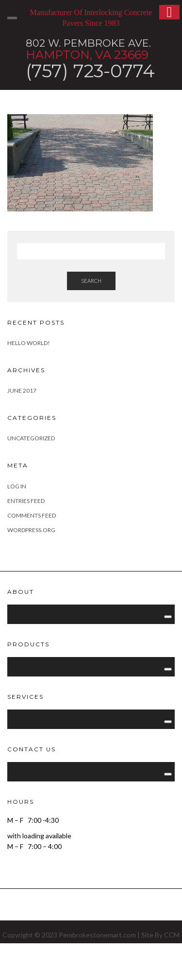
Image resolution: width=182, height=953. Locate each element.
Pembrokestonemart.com (97, 935)
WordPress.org (31, 530)
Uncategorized (31, 438)
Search (91, 280)
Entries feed (26, 500)
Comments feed (31, 515)
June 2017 (21, 390)
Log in (16, 486)
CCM (172, 935)
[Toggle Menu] (168, 616)
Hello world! (28, 343)
